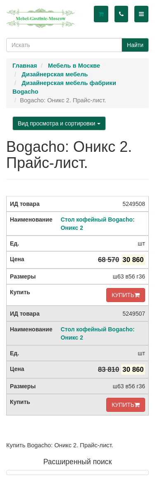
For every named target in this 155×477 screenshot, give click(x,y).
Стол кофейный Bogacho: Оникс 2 (98, 223)
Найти (135, 45)
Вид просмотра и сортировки (59, 123)
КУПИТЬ (126, 295)
